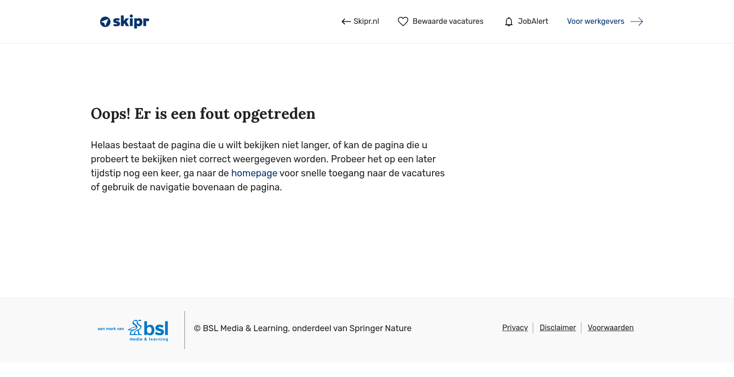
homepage (254, 173)
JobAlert (525, 21)
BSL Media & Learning (245, 328)
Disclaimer (558, 327)
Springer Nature (381, 328)
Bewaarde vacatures (441, 21)
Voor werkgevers (595, 21)
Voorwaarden (611, 327)
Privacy (515, 327)
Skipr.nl (360, 21)
